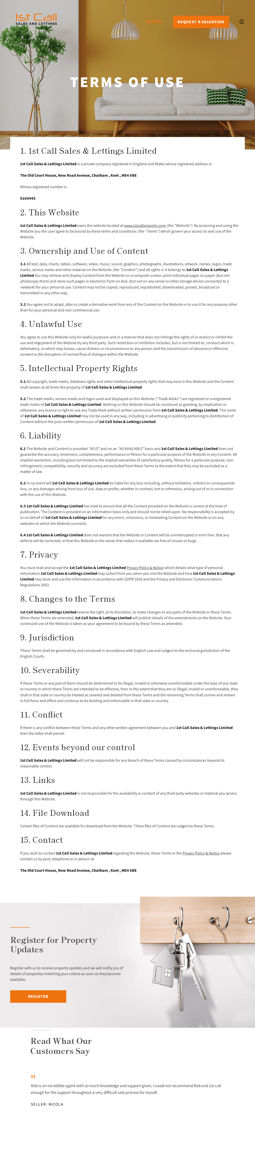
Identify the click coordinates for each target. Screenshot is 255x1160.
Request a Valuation (201, 21)
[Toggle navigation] (241, 21)
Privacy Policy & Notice (145, 567)
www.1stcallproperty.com (145, 225)
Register (38, 996)
